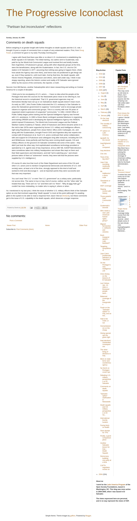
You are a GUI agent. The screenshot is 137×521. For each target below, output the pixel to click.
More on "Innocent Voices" (124, 171)
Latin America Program (116, 485)
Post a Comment (16, 221)
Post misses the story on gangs (124, 114)
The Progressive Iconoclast (64, 12)
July (102, 96)
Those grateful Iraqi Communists (105, 199)
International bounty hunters (104, 420)
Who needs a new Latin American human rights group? (105, 216)
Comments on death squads (105, 388)
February (104, 112)
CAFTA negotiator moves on (105, 467)
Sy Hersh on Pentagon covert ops (105, 370)
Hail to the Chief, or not (104, 321)
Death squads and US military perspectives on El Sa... (105, 410)
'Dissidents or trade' (105, 182)
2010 (101, 77)
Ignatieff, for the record (105, 139)
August (103, 93)
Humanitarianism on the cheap (105, 328)
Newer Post (11, 225)
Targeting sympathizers (105, 248)
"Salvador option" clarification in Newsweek (105, 398)
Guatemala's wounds (105, 207)
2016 (101, 74)
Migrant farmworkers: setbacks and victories (105, 228)
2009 (101, 80)
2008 (101, 84)
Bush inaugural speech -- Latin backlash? (105, 239)
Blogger (88, 516)
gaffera (72, 516)
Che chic (103, 154)
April (102, 106)
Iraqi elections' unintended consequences (105, 343)
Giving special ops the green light (105, 335)
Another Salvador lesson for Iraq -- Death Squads (105, 448)
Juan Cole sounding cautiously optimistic (105, 165)
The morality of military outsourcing (105, 126)
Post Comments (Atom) (25, 229)
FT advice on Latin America (105, 133)
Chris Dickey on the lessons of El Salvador (105, 277)
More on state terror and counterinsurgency (105, 362)
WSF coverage (105, 186)
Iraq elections (105, 151)
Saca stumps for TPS (105, 432)
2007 (101, 87)
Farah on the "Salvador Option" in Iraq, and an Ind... (105, 312)
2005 (101, 90)
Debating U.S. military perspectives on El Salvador (105, 379)
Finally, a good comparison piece (105, 438)
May (102, 103)
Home (47, 225)
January (104, 116)
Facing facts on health (104, 426)
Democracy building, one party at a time (105, 459)
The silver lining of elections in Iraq (105, 353)
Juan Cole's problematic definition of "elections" (105, 257)
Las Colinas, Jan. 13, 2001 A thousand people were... (104, 288)
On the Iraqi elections (104, 119)
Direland (65, 196)
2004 (101, 474)
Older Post (83, 225)
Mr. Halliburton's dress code (105, 174)
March (103, 109)
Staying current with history (105, 191)
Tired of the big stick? (104, 158)
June (103, 99)
